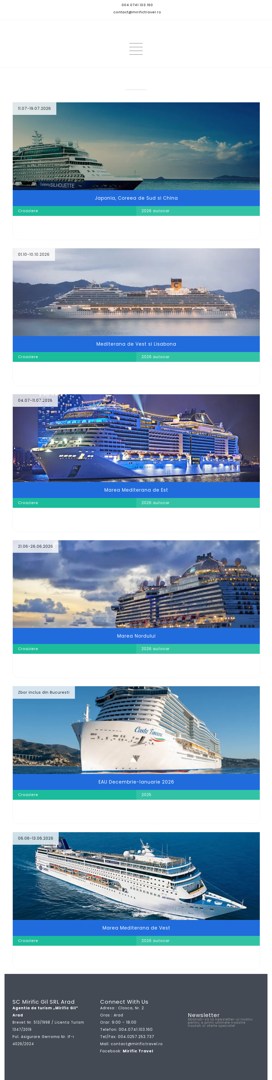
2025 (146, 794)
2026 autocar (156, 211)
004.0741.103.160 (137, 4)
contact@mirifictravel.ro (137, 12)
